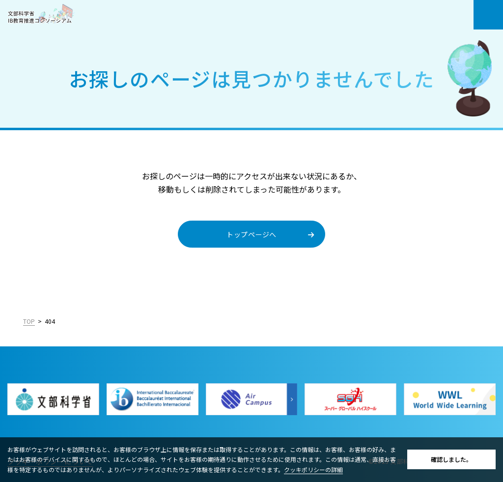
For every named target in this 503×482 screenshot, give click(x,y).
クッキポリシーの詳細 (313, 469)
